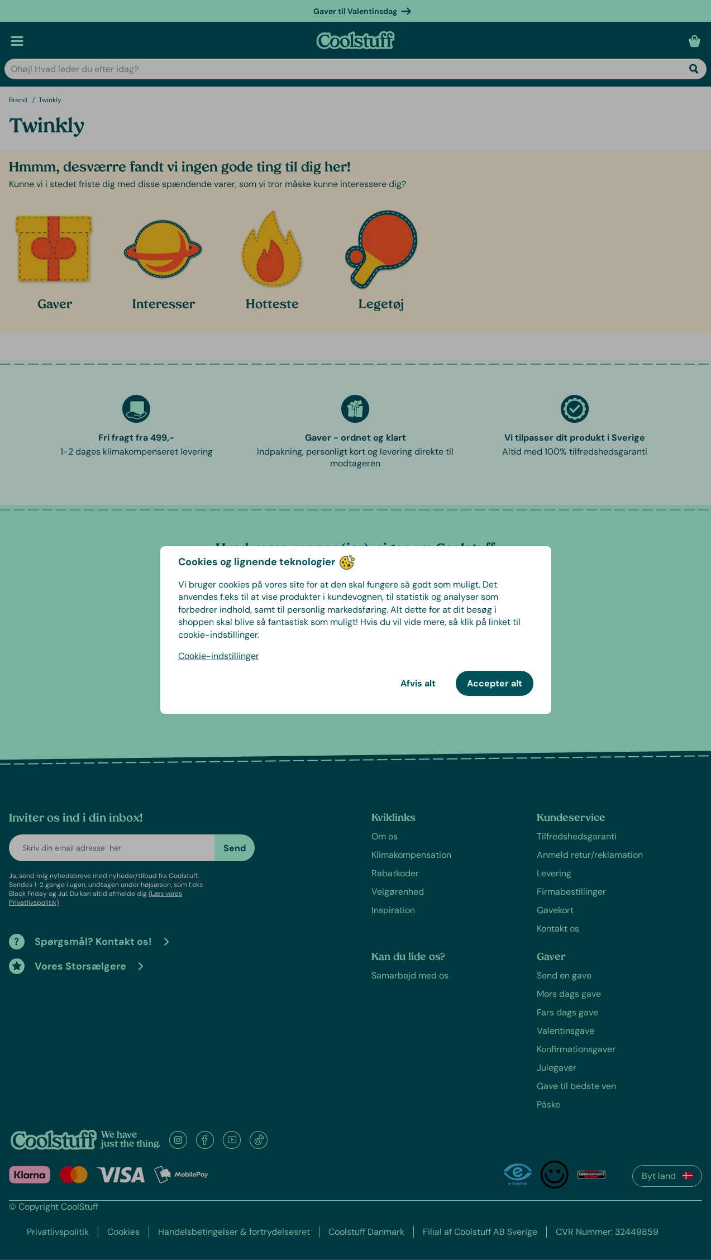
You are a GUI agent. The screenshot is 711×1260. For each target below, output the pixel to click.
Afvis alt (418, 683)
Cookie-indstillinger (218, 656)
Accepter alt (494, 683)
